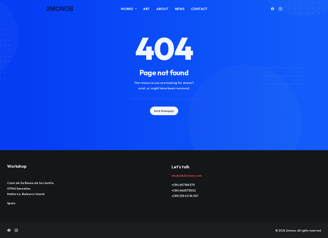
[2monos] (60, 9)
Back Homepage (164, 110)
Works (129, 9)
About (162, 9)
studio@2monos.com (187, 176)
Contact (199, 9)
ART (146, 9)
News (179, 9)
